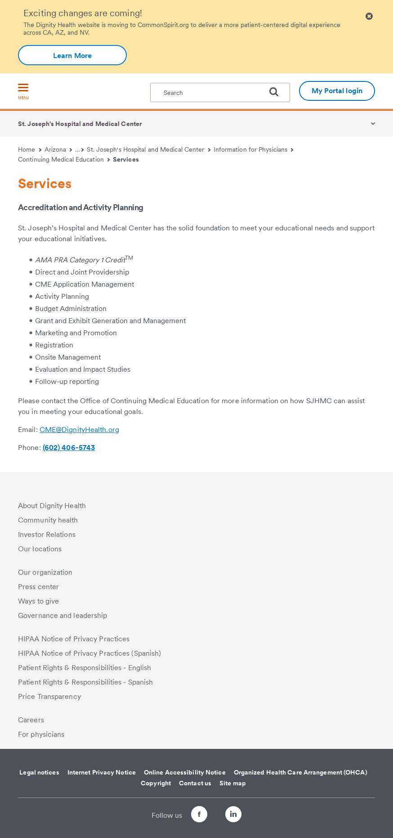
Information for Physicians (254, 149)
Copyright (156, 783)
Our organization (45, 572)
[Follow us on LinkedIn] (241, 815)
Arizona (58, 149)
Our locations (40, 549)
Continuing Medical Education (64, 159)
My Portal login (337, 90)
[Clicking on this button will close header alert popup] (369, 16)
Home (29, 149)
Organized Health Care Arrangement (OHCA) (300, 772)
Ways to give (38, 601)
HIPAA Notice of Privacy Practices (74, 639)
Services (126, 159)
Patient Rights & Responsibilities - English (84, 667)
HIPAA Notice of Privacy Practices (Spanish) (89, 653)
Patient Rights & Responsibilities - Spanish (85, 682)
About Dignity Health (52, 505)
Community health (48, 520)
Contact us (195, 783)
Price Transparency (49, 696)
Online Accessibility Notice (185, 772)
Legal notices (39, 772)
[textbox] (220, 92)
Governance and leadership (62, 615)
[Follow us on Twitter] (216, 810)
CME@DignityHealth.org (79, 429)
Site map (232, 783)
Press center (38, 586)
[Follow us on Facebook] (191, 815)
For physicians (41, 734)
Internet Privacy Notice (101, 772)
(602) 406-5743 (69, 447)
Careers (31, 720)
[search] (277, 92)
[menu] (23, 92)
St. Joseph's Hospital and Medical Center (80, 123)
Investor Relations (47, 534)
